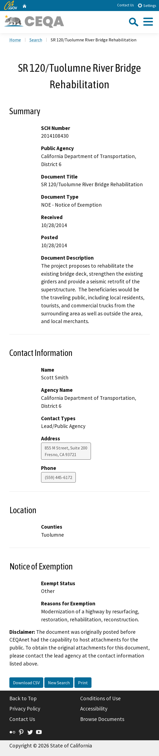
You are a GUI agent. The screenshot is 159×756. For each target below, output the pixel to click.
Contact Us (125, 5)
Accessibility (93, 708)
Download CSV (26, 682)
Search (35, 39)
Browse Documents (102, 719)
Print (83, 682)
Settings (147, 5)
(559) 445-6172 (58, 477)
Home (15, 39)
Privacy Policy (24, 708)
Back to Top (23, 698)
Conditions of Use (100, 698)
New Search (59, 682)
